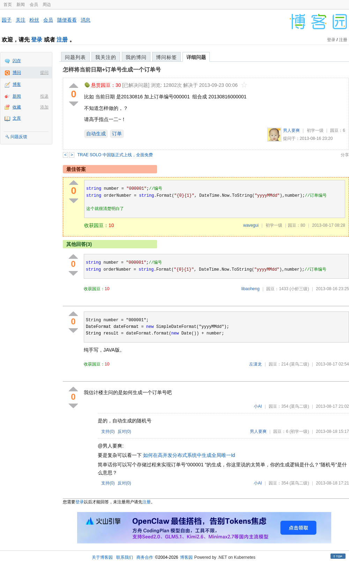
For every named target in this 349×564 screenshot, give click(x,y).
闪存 (17, 60)
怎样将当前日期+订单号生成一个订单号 (112, 70)
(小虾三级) (299, 288)
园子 (7, 20)
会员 (34, 4)
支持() (108, 431)
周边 (47, 4)
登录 (36, 40)
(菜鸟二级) (299, 364)
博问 (17, 72)
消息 (85, 20)
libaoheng (251, 288)
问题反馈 (18, 136)
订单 (117, 133)
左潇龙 (255, 364)
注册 (62, 40)
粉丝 (34, 20)
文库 (17, 118)
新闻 (20, 4)
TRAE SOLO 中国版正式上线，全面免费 (115, 154)
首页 (7, 4)
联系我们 (124, 557)
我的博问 (136, 57)
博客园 (186, 557)
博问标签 (166, 57)
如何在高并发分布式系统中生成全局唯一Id (189, 455)
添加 (44, 107)
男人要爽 (291, 130)
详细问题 (196, 57)
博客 (17, 84)
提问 (44, 72)
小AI (258, 406)
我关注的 (105, 57)
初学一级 (315, 130)
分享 (345, 154)
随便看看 (67, 20)
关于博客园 (102, 557)
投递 (44, 96)
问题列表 (75, 57)
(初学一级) (299, 431)
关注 (20, 20)
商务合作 (144, 557)
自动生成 (96, 133)
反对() (124, 431)
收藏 (17, 107)
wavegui (251, 225)
